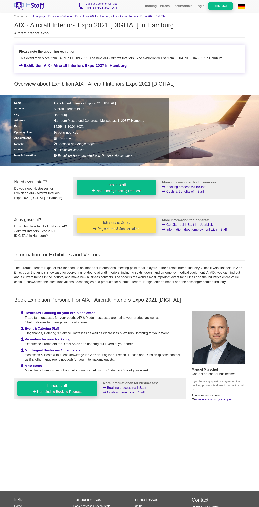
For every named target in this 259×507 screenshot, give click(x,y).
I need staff (116, 188)
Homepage (39, 16)
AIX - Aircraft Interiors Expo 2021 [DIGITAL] (140, 16)
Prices (165, 6)
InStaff (20, 499)
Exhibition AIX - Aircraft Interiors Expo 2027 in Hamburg (73, 65)
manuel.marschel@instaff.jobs (213, 399)
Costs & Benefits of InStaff (183, 191)
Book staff (220, 6)
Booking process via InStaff (183, 187)
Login (200, 6)
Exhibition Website (69, 150)
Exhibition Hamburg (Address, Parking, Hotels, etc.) (93, 155)
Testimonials (183, 6)
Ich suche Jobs (116, 225)
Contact (200, 500)
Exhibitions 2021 (85, 16)
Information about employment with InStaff (194, 229)
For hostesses (145, 499)
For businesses (87, 499)
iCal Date (62, 138)
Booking (150, 6)
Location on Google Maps (74, 144)
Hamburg (104, 16)
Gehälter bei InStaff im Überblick (187, 224)
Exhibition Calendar (60, 16)
